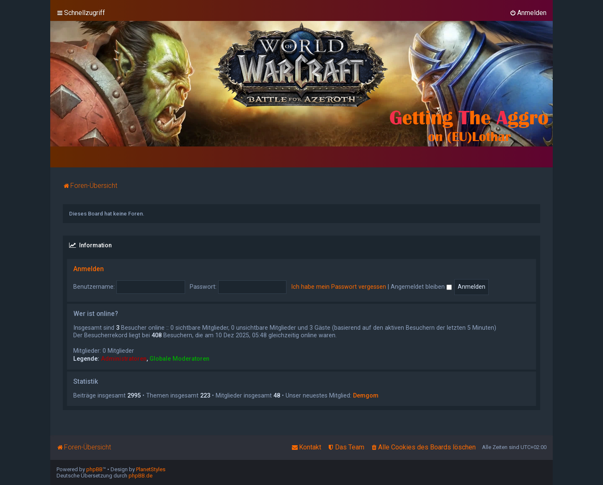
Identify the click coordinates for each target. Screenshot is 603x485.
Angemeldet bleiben (421, 286)
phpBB (94, 469)
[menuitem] (528, 13)
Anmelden (88, 269)
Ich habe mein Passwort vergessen (338, 286)
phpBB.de (140, 475)
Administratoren (124, 358)
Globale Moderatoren (179, 358)
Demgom (366, 395)
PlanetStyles (150, 469)
